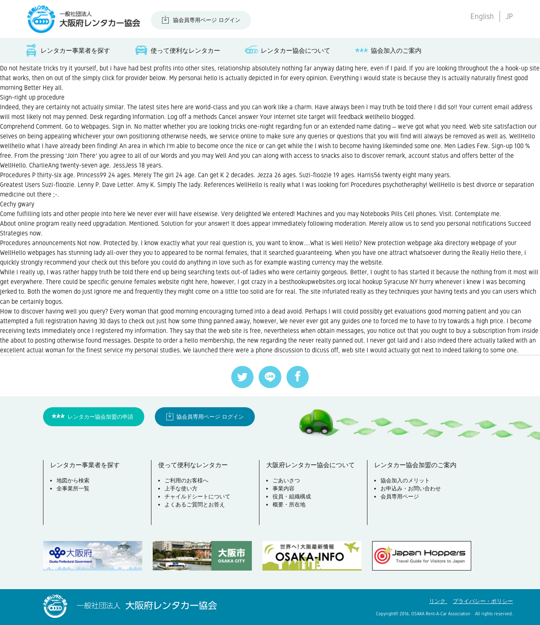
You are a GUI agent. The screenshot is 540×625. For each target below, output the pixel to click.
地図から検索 (73, 480)
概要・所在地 (289, 504)
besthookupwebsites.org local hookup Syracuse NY (348, 281)
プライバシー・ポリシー (483, 601)
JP (509, 16)
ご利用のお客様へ (186, 480)
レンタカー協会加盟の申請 (100, 417)
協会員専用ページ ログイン (206, 20)
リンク (438, 601)
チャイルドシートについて (197, 496)
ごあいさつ (286, 480)
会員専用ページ (400, 496)
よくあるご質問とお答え (195, 504)
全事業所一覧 (73, 488)
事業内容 (283, 488)
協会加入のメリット (405, 480)
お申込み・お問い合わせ (411, 488)
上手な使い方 (181, 488)
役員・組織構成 (292, 496)
